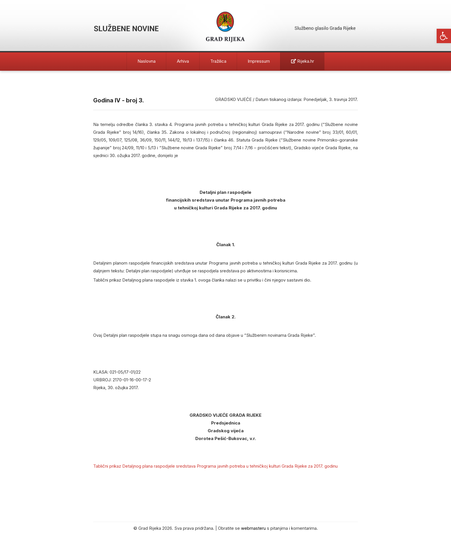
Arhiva (183, 61)
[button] (444, 36)
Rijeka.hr (302, 61)
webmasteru (253, 528)
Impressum (259, 61)
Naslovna (146, 61)
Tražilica (218, 61)
